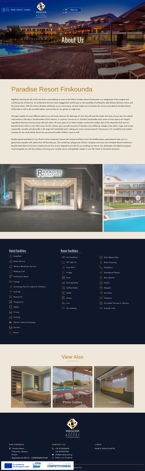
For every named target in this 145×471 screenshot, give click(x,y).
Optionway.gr (77, 467)
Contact (114, 406)
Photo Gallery (72, 406)
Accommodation (31, 406)
